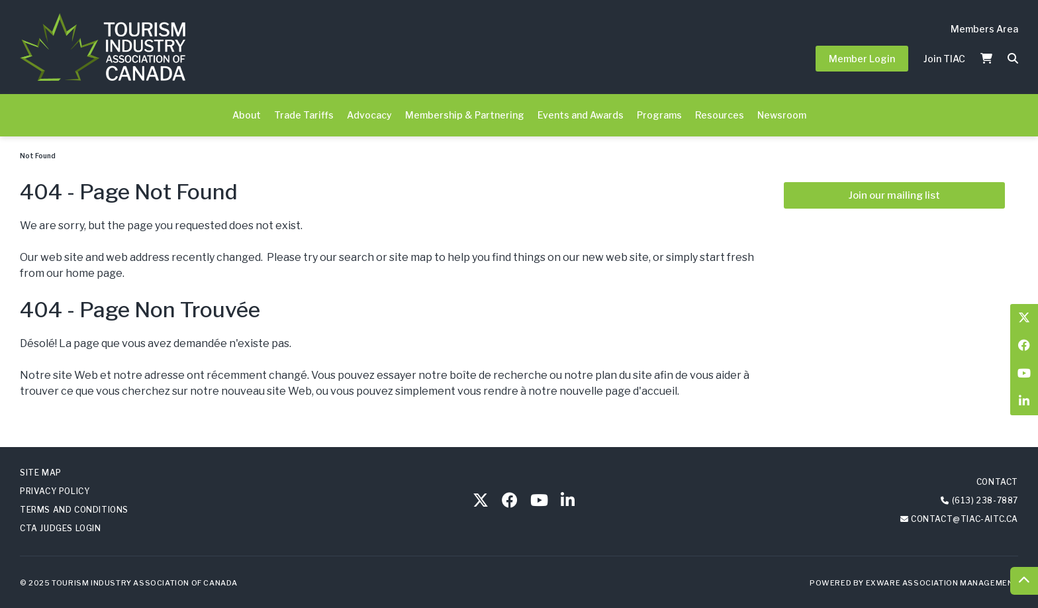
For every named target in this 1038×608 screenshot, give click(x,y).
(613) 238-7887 (985, 500)
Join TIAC (944, 58)
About (246, 115)
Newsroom (781, 115)
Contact (997, 482)
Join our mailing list (894, 195)
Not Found (38, 156)
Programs (659, 115)
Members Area (984, 28)
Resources (719, 115)
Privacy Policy (54, 491)
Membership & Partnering (464, 115)
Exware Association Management (942, 582)
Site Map (41, 473)
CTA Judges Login (60, 528)
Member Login (862, 58)
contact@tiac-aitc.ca (964, 519)
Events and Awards (581, 115)
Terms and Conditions (74, 510)
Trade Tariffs (304, 115)
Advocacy (369, 115)
